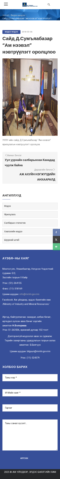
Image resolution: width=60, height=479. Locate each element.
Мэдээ (7, 206)
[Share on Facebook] (56, 232)
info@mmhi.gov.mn (29, 294)
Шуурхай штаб (11, 239)
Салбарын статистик (15, 222)
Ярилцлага (9, 214)
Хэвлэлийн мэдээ (13, 231)
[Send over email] (56, 246)
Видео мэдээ (18, 15)
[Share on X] (56, 239)
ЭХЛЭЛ (5, 15)
